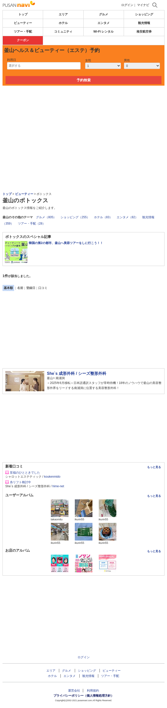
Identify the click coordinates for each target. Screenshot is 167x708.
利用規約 (93, 690)
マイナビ (143, 5)
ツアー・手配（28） (31, 223)
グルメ (103, 14)
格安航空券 (144, 31)
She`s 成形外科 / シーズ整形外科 (76, 373)
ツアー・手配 (23, 31)
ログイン (127, 5)
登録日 (30, 288)
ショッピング (144, 14)
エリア (63, 14)
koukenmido (52, 476)
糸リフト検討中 (20, 482)
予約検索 (84, 80)
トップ (22, 14)
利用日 (11, 60)
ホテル (63, 23)
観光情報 (144, 23)
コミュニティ (63, 31)
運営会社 (74, 690)
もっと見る (154, 467)
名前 (20, 288)
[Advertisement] (83, 100)
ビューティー (23, 23)
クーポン (23, 40)
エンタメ (103, 23)
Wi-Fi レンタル (103, 31)
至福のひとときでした (25, 472)
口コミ (42, 288)
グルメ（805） (46, 217)
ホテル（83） (103, 217)
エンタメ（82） (127, 217)
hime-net (58, 486)
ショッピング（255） (75, 217)
